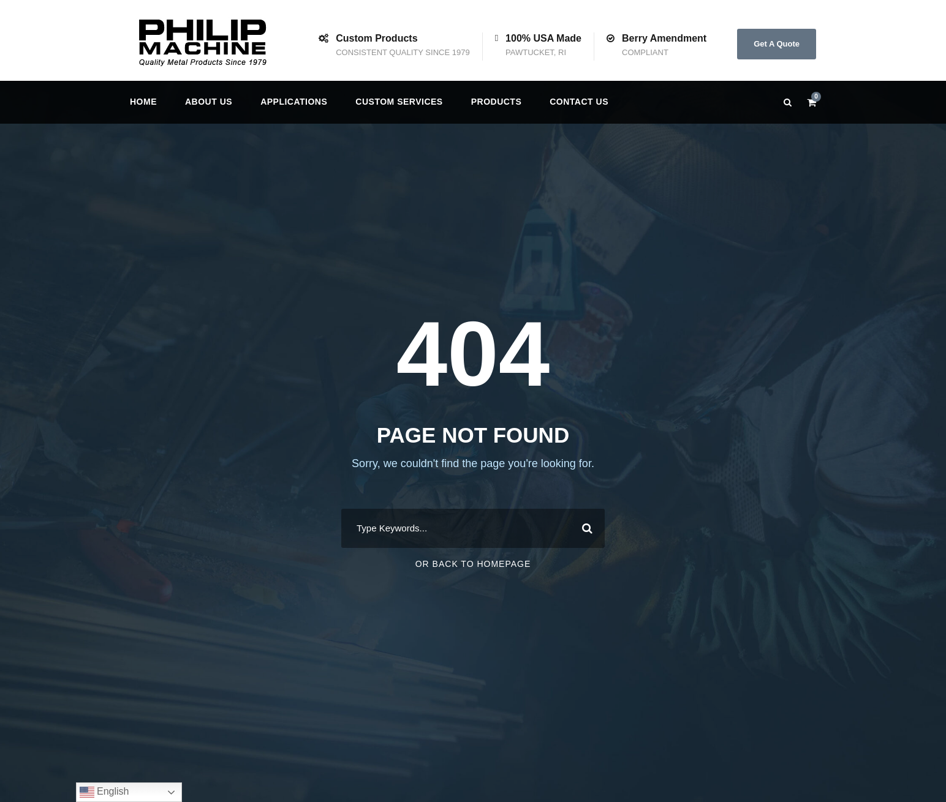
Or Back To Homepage (473, 564)
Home (143, 102)
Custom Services (398, 102)
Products (496, 102)
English (104, 792)
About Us (208, 102)
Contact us (579, 102)
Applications (293, 102)
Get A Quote (777, 43)
